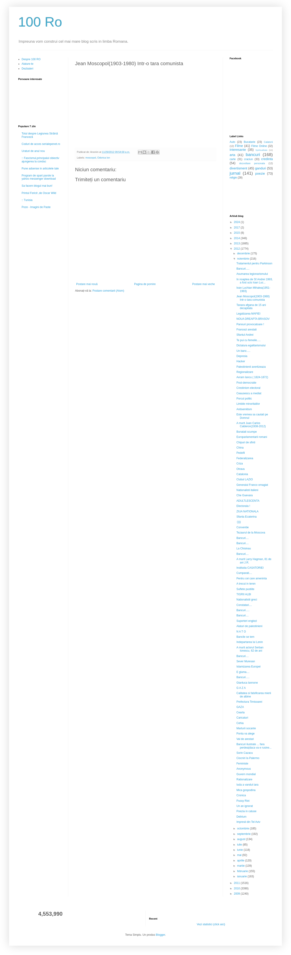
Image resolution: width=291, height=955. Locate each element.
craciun (248, 159)
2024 (237, 222)
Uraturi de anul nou (33, 151)
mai (239, 855)
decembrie (244, 253)
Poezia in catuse (246, 811)
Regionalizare (244, 372)
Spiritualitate (262, 150)
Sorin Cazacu (244, 752)
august (241, 839)
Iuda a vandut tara (247, 784)
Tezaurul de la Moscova (250, 532)
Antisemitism (244, 409)
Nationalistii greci (246, 599)
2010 (237, 888)
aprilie (241, 860)
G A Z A (241, 688)
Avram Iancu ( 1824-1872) (252, 377)
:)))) (238, 521)
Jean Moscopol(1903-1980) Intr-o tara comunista (253, 298)
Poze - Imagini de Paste (36, 207)
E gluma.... (242, 672)
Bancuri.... (242, 538)
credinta (267, 159)
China (239, 447)
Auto (232, 142)
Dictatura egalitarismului (251, 345)
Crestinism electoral (248, 387)
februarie (243, 871)
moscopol (90, 157)
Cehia (239, 723)
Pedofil (240, 452)
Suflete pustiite (245, 589)
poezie (260, 173)
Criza (239, 463)
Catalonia (242, 474)
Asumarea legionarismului (252, 273)
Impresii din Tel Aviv (248, 822)
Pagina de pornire (145, 284)
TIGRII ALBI (243, 594)
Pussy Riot (242, 800)
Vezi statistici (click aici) (211, 924)
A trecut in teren (246, 583)
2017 (237, 227)
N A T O (241, 631)
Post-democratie (246, 382)
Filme (239, 146)
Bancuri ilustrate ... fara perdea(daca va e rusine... (253, 746)
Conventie (242, 527)
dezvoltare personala (252, 163)
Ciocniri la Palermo (247, 758)
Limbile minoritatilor (248, 403)
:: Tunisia (27, 200)
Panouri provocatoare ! (250, 324)
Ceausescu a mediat (248, 393)
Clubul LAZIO (244, 479)
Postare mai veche (203, 284)
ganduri (260, 168)
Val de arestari (245, 739)
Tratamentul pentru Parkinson (254, 263)
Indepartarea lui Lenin (249, 642)
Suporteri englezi (246, 621)
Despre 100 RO (31, 59)
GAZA (240, 707)
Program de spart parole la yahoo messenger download (39, 177)
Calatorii (268, 142)
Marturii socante (246, 728)
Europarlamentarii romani (251, 437)
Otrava (240, 469)
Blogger (160, 934)
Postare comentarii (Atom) (108, 290)
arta (232, 155)
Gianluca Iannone (247, 682)
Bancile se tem (245, 636)
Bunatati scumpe (246, 431)
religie (233, 177)
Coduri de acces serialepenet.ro (41, 144)
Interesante (238, 149)
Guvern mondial (246, 774)
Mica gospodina (246, 790)
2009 (237, 893)
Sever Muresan (245, 661)
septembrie (244, 834)
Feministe (242, 763)
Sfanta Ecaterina (246, 516)
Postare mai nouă (87, 284)
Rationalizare (244, 779)
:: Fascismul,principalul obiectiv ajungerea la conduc (40, 159)
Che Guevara (244, 495)
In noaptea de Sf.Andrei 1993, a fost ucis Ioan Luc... (254, 281)
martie (241, 865)
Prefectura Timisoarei (249, 701)
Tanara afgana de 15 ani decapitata (251, 306)
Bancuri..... (242, 268)
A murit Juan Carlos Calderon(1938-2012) (251, 425)
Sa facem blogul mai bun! (37, 185)
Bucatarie (249, 142)
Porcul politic (244, 398)
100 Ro (40, 22)
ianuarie (242, 876)
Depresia (241, 356)
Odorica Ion (103, 157)
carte (233, 159)
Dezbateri (27, 68)
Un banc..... (243, 350)
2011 (237, 883)
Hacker (240, 361)
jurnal (235, 173)
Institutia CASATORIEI (250, 567)
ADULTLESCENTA (247, 500)
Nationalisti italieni (247, 490)
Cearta (240, 712)
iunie (240, 849)
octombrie (243, 828)
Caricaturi (242, 717)
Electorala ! (243, 506)
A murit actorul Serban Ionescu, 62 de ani (249, 649)
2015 (237, 232)
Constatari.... (244, 605)
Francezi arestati (246, 329)
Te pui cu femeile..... (248, 340)
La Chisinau (243, 548)
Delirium (241, 816)
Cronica (241, 795)
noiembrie (243, 258)
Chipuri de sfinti (245, 442)
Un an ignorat (244, 806)
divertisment (238, 168)
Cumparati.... (244, 573)
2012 (237, 248)
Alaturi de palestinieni (249, 626)
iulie (240, 844)
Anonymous (243, 768)
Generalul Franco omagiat (252, 484)
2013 (237, 243)
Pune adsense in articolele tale (40, 168)
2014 (237, 238)
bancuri (253, 154)
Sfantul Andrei (244, 334)
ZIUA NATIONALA (247, 511)
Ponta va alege (245, 733)
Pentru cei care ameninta (251, 578)
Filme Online (259, 146)
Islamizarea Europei (248, 666)
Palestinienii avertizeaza (251, 366)
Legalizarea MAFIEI (248, 313)
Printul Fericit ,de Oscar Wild (39, 193)
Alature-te (27, 63)
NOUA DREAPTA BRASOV (253, 318)
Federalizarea (244, 458)
